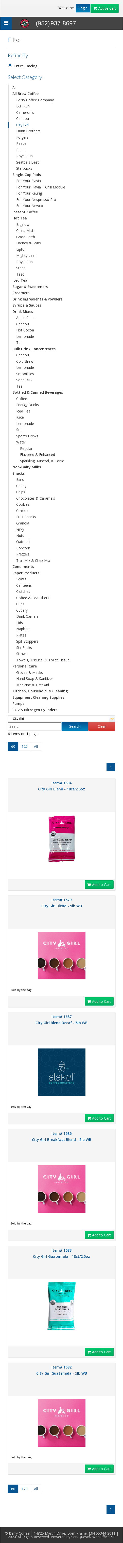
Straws (21, 653)
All (14, 87)
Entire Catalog (25, 65)
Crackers (23, 510)
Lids (19, 622)
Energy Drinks (27, 404)
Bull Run (23, 106)
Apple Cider (25, 317)
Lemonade (25, 336)
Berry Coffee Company (35, 100)
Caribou (22, 118)
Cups (20, 603)
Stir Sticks (24, 647)
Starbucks (24, 168)
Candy (21, 485)
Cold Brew (24, 361)
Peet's (21, 149)
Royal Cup (24, 155)
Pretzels (22, 554)
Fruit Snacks (26, 516)
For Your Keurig (29, 193)
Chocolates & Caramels (35, 498)
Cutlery (22, 610)
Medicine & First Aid (32, 684)
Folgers (22, 137)
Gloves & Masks (29, 672)
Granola (22, 523)
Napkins (22, 628)
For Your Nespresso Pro (36, 199)
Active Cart (104, 8)
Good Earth (25, 236)
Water (21, 442)
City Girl (22, 124)
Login (82, 8)
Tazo (20, 274)
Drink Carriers (27, 616)
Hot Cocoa (25, 330)
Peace (21, 143)
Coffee (21, 398)
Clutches (23, 591)
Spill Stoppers (27, 641)
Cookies (22, 504)
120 (25, 746)
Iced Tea (23, 411)
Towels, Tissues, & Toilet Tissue (42, 660)
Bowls (21, 579)
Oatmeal (23, 541)
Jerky (20, 529)
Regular (26, 448)
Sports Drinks (27, 436)
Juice (20, 417)
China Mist (24, 230)
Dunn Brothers (28, 131)
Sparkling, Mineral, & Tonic (42, 460)
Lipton (21, 249)
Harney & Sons (28, 243)
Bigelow (22, 224)
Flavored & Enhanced (37, 454)
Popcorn (23, 548)
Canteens (24, 585)
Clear (102, 726)
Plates (21, 635)
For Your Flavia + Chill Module (40, 187)
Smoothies (25, 373)
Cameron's (25, 112)
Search (74, 726)
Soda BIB (24, 379)
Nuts (20, 535)
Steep (21, 267)
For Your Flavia (28, 180)
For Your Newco (29, 205)
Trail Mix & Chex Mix (33, 560)
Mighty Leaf (26, 255)
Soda (20, 429)
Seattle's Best (27, 162)
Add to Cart (99, 884)
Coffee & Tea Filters (32, 597)
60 (13, 746)
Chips (20, 491)
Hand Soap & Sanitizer (34, 678)
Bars (20, 479)
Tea (19, 342)
